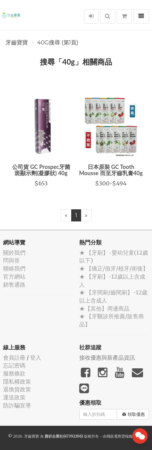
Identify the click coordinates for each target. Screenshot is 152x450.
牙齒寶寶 (17, 42)
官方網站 (14, 276)
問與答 (11, 260)
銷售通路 (14, 284)
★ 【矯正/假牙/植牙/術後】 (113, 268)
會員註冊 (14, 357)
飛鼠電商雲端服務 (121, 436)
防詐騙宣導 (17, 405)
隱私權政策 (17, 381)
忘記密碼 (14, 365)
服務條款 (14, 373)
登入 (35, 357)
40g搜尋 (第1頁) (57, 42)
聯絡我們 (14, 268)
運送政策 (14, 397)
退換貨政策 (17, 389)
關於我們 (14, 252)
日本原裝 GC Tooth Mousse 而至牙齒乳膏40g (111, 169)
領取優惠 (133, 414)
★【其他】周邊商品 (104, 308)
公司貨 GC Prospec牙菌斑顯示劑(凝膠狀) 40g (41, 169)
